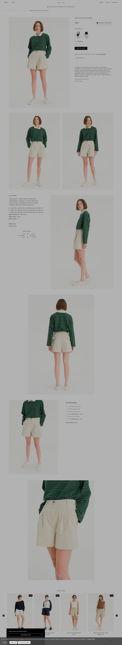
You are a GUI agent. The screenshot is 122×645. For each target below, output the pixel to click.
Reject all (13, 642)
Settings (5, 642)
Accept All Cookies (24, 642)
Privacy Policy (91, 639)
